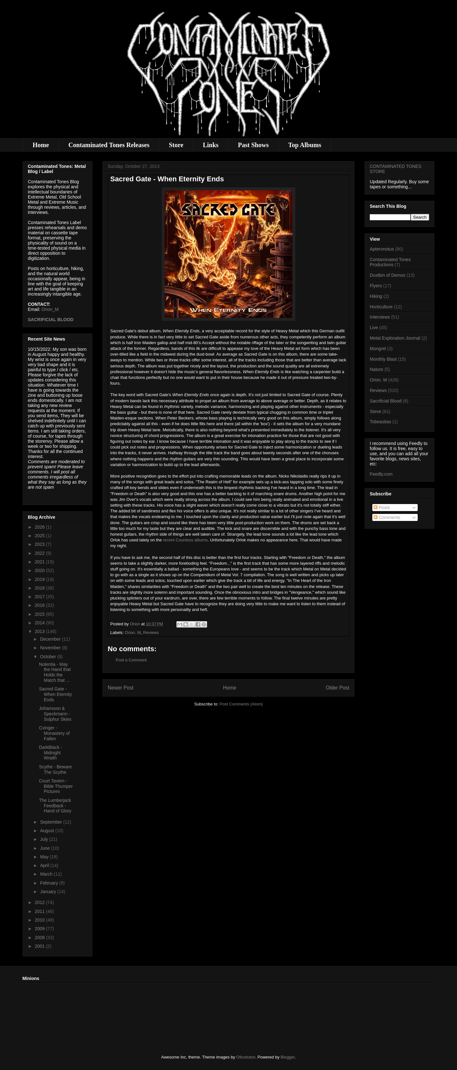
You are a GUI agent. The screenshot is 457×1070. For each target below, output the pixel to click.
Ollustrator (245, 1057)
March (47, 874)
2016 (40, 605)
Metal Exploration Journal (395, 338)
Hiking (376, 296)
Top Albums (304, 144)
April (45, 865)
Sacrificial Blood (386, 400)
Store (176, 144)
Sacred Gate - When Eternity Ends (55, 694)
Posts (382, 507)
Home (41, 144)
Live (374, 327)
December (51, 639)
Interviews (380, 317)
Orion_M (50, 309)
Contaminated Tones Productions (390, 262)
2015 (40, 614)
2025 (40, 535)
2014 (40, 622)
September (51, 822)
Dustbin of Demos (387, 275)
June (45, 848)
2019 (40, 579)
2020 (40, 570)
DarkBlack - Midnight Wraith (50, 753)
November (51, 647)
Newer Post (121, 687)
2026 (40, 527)
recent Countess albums (185, 540)
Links (211, 144)
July (44, 839)
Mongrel (378, 348)
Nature (376, 369)
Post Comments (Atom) (241, 704)
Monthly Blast (383, 359)
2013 (40, 631)
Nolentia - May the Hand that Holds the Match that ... (55, 672)
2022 (40, 553)
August (47, 830)
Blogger (288, 1057)
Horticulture (381, 306)
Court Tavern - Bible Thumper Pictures (56, 786)
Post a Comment (131, 660)
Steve (375, 411)
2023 (40, 544)
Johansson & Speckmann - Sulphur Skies (55, 714)
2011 (40, 911)
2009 (40, 928)
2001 (40, 946)
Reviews (151, 632)
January (48, 891)
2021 (40, 561)
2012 (40, 902)
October (48, 656)
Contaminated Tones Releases (108, 144)
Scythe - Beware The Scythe (55, 769)
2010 (40, 920)
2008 (40, 937)
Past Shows (253, 144)
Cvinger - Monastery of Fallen (54, 733)
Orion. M (133, 632)
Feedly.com (381, 474)
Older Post (337, 687)
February (49, 882)
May (45, 856)
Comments (387, 517)
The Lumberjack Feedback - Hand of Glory (55, 806)
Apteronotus (382, 249)
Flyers (376, 285)
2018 (40, 588)
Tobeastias (380, 421)
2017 (40, 596)
